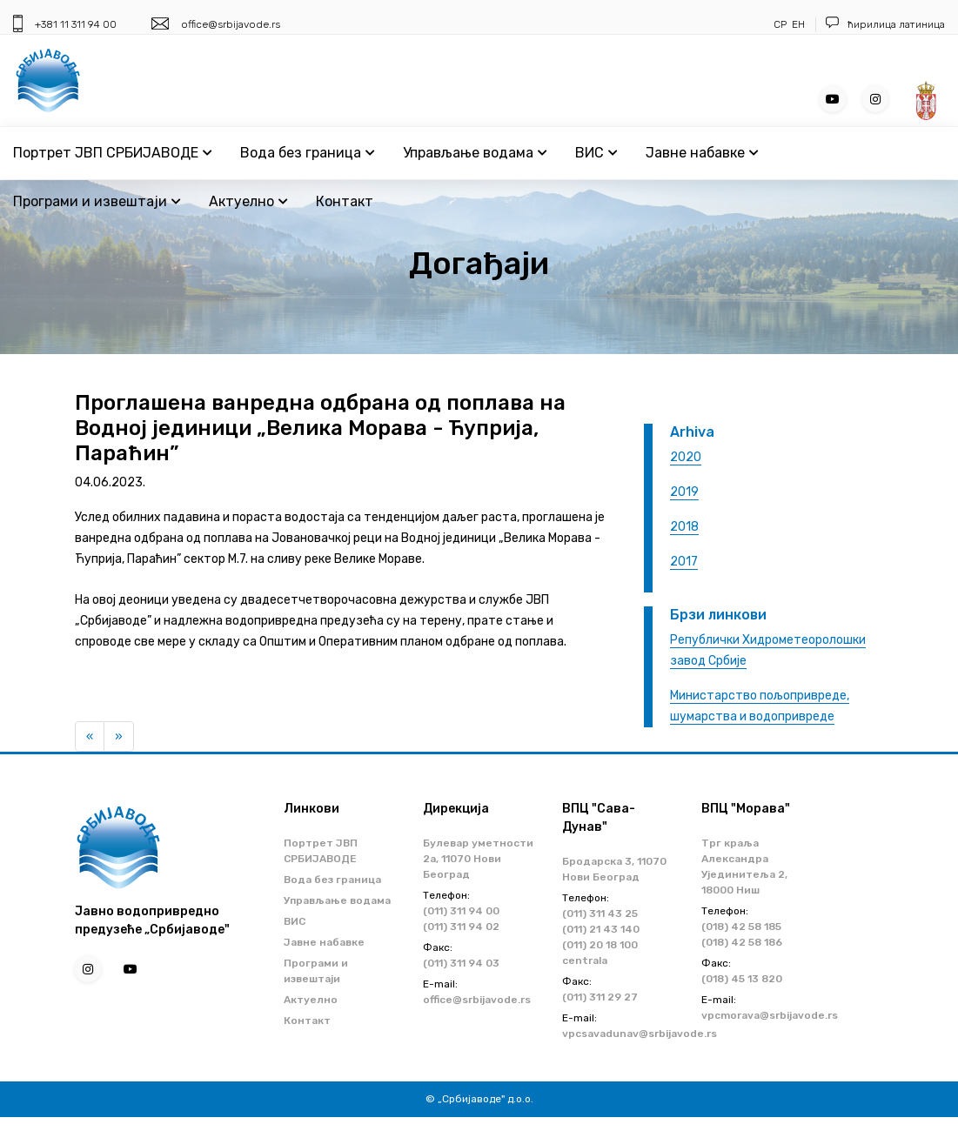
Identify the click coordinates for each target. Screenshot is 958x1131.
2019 (684, 492)
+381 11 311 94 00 (76, 24)
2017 (684, 561)
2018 (684, 526)
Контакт (344, 201)
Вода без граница (307, 152)
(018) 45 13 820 (741, 979)
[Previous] (89, 737)
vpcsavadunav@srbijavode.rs (639, 1033)
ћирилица (871, 24)
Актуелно (248, 201)
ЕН (798, 24)
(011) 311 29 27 (600, 997)
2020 (685, 457)
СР (780, 24)
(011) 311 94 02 (461, 926)
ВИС (596, 152)
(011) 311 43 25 (600, 913)
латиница (922, 24)
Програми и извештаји (96, 201)
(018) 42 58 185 (741, 926)
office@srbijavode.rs (230, 24)
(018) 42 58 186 (741, 942)
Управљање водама (474, 152)
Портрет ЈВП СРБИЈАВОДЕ (112, 152)
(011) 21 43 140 (601, 929)
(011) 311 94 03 (461, 963)
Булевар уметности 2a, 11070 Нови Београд (478, 858)
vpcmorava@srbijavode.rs (769, 1015)
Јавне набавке (702, 152)
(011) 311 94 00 (461, 911)
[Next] (119, 737)
